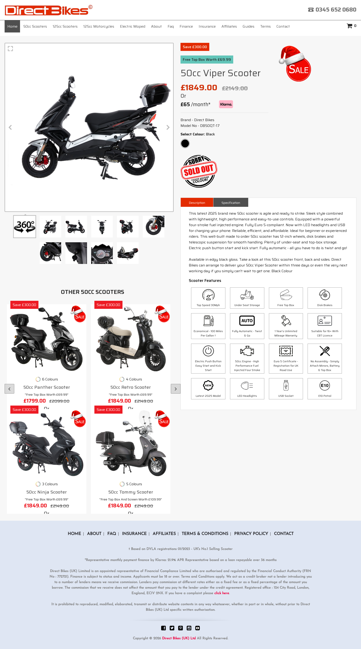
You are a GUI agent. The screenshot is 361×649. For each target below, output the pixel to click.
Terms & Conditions (205, 534)
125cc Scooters (65, 26)
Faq (171, 26)
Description (197, 202)
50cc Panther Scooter (46, 387)
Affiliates (229, 26)
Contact (283, 26)
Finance (186, 26)
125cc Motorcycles (98, 26)
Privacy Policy (251, 534)
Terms (265, 26)
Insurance (207, 26)
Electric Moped (132, 26)
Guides (248, 26)
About (156, 26)
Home (12, 26)
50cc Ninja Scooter (46, 492)
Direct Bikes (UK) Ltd (179, 638)
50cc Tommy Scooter (130, 492)
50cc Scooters (35, 26)
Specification (230, 202)
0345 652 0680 (336, 9)
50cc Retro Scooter (130, 387)
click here (221, 593)
